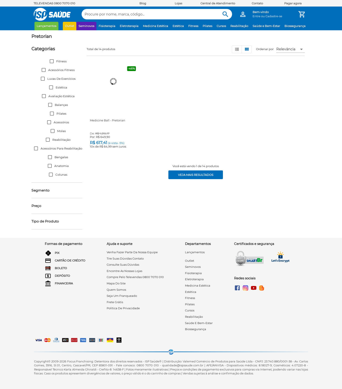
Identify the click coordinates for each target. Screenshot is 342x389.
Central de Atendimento (217, 3)
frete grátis (115, 302)
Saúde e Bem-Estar (266, 26)
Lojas (178, 3)
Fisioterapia (107, 26)
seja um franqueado (122, 295)
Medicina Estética (155, 26)
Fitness (193, 26)
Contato (257, 3)
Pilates (207, 26)
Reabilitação (239, 26)
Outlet (69, 26)
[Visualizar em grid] (247, 49)
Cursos (221, 26)
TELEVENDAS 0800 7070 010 (54, 3)
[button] (56, 61)
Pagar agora (293, 3)
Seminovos (86, 26)
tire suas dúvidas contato (125, 258)
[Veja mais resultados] (195, 174)
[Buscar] (225, 14)
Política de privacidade (123, 308)
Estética (178, 26)
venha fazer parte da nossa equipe (132, 252)
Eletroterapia (129, 26)
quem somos (116, 289)
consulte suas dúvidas (123, 264)
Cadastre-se (273, 16)
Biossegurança (295, 26)
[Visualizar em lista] (237, 49)
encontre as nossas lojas (124, 271)
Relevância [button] (285, 49)
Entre (256, 16)
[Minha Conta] (242, 14)
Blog (142, 3)
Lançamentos (46, 26)
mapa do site (116, 283)
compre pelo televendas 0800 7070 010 (135, 277)
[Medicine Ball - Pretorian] (113, 81)
